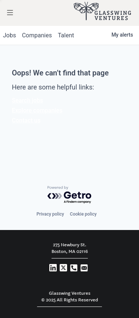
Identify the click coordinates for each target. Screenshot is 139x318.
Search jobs (27, 100)
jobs (9, 35)
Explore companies (37, 110)
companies (37, 35)
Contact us (26, 120)
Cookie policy (83, 214)
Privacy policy (50, 214)
